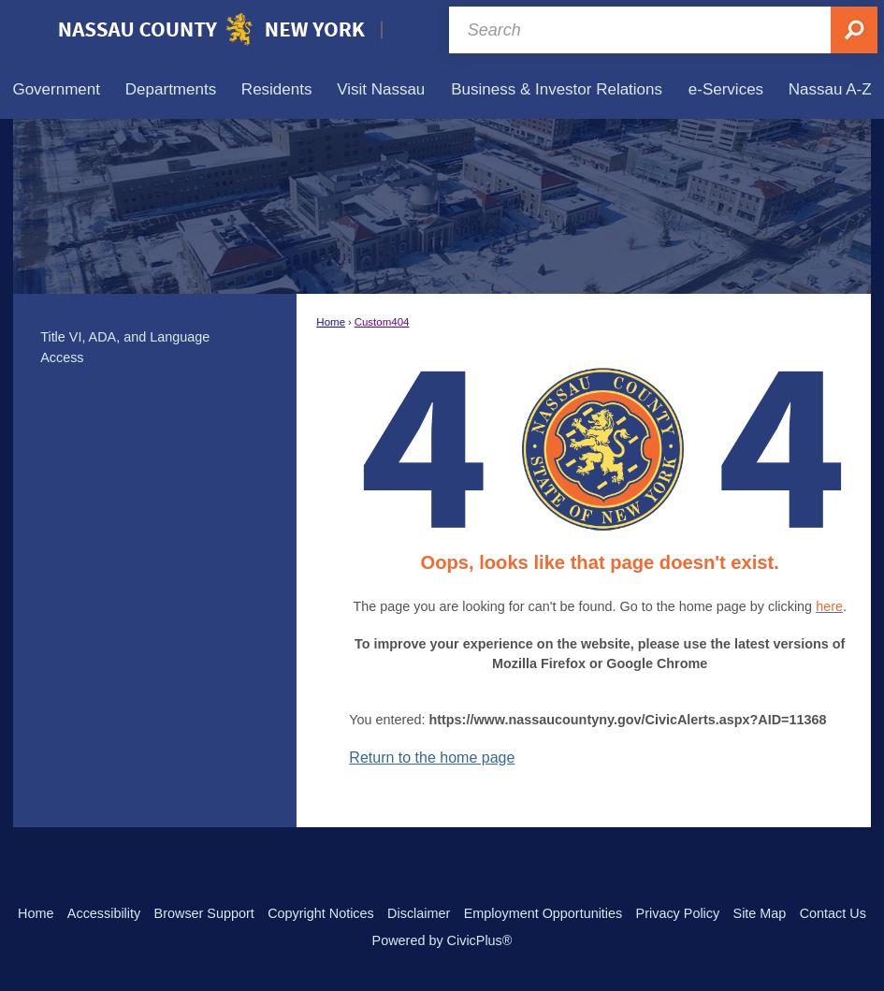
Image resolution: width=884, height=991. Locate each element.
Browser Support (204, 913)
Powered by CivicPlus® (442, 940)
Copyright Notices (321, 913)
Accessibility (103, 913)
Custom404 (382, 322)
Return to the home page (431, 757)
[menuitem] (56, 89)
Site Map (760, 913)
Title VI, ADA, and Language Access (125, 347)
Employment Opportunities (543, 913)
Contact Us (833, 913)
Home (330, 322)
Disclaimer (418, 913)
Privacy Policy (678, 913)
